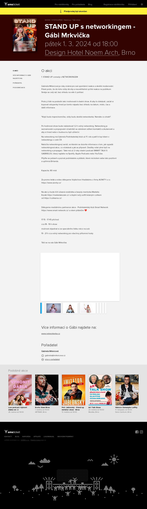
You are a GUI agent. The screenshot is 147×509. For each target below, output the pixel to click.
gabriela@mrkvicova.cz (55, 355)
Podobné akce (19, 88)
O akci (15, 71)
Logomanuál (49, 437)
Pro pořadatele (78, 4)
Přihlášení (132, 4)
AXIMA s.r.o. (25, 440)
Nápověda (26, 437)
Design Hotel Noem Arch (81, 52)
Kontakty (8, 437)
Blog (90, 4)
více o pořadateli (52, 359)
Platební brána (35, 440)
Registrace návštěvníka (114, 4)
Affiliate (37, 437)
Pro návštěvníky (62, 4)
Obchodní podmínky (65, 437)
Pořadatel (17, 83)
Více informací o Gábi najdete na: (22, 76)
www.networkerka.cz (50, 333)
